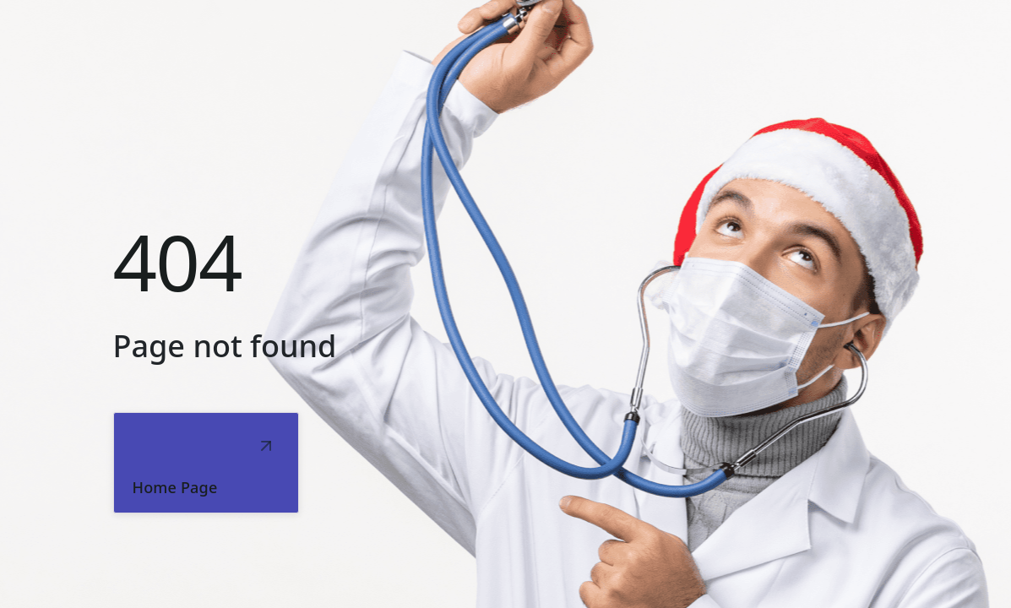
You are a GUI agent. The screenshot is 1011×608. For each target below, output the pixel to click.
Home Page (175, 487)
